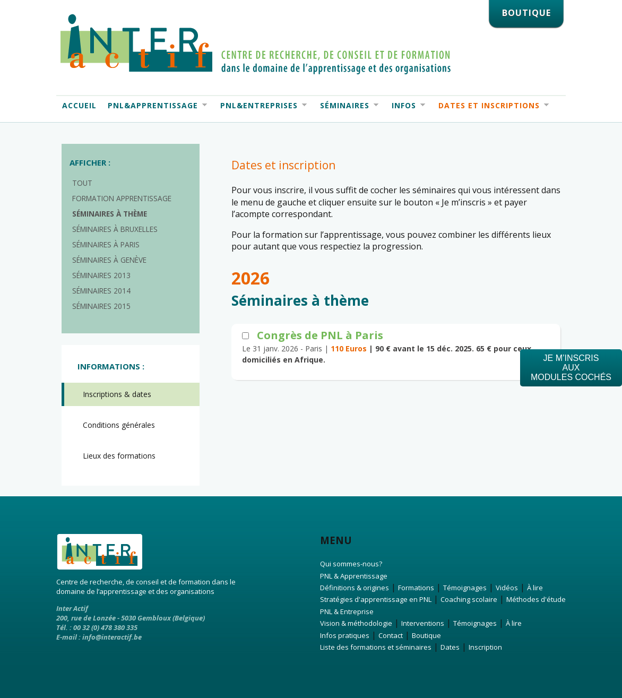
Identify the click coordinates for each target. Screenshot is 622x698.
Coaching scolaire (468, 599)
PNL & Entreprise (347, 611)
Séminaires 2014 (101, 291)
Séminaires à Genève (109, 260)
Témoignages (465, 587)
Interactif (255, 44)
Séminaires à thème (109, 214)
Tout (82, 183)
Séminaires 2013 (101, 275)
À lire (535, 587)
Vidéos (507, 587)
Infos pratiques (344, 635)
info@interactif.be (112, 637)
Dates (450, 647)
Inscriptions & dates (117, 394)
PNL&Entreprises (260, 105)
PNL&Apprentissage (154, 105)
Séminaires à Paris (106, 244)
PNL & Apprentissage (353, 576)
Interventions (422, 623)
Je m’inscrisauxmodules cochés (571, 368)
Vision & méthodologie (356, 623)
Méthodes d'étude (536, 599)
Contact (390, 635)
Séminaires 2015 (101, 306)
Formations (416, 587)
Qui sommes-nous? (351, 563)
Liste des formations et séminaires (375, 647)
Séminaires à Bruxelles (115, 229)
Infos (405, 105)
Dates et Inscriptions (491, 105)
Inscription (485, 647)
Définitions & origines (354, 587)
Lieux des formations (119, 456)
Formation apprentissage (121, 198)
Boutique (426, 635)
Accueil (79, 105)
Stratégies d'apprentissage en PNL (375, 599)
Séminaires (346, 105)
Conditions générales (119, 425)
